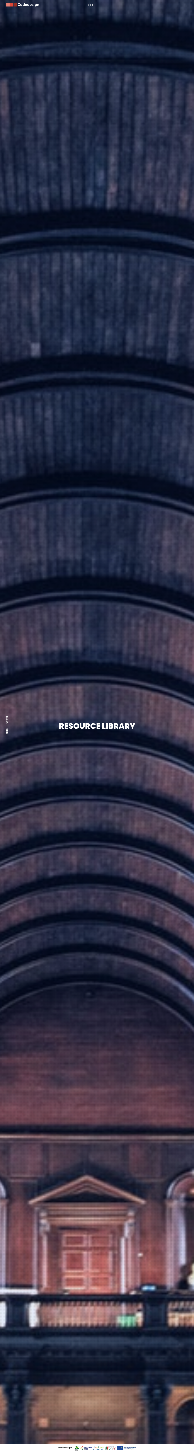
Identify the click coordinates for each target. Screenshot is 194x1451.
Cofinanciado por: (65, 1447)
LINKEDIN (7, 731)
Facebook (7, 720)
